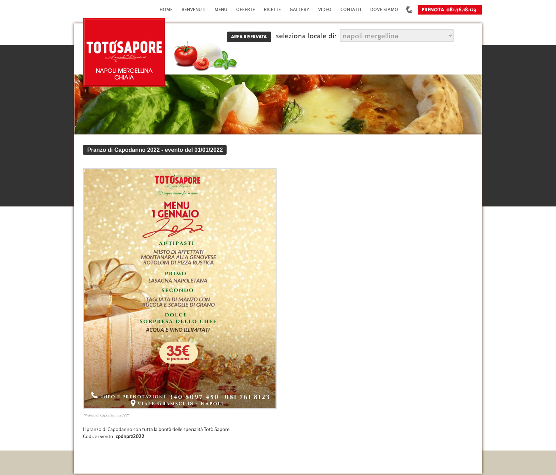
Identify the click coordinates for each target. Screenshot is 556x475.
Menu (221, 9)
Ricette (272, 9)
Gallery (299, 9)
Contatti (350, 9)
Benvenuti (194, 9)
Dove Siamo (384, 9)
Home (166, 9)
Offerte (245, 9)
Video (325, 9)
